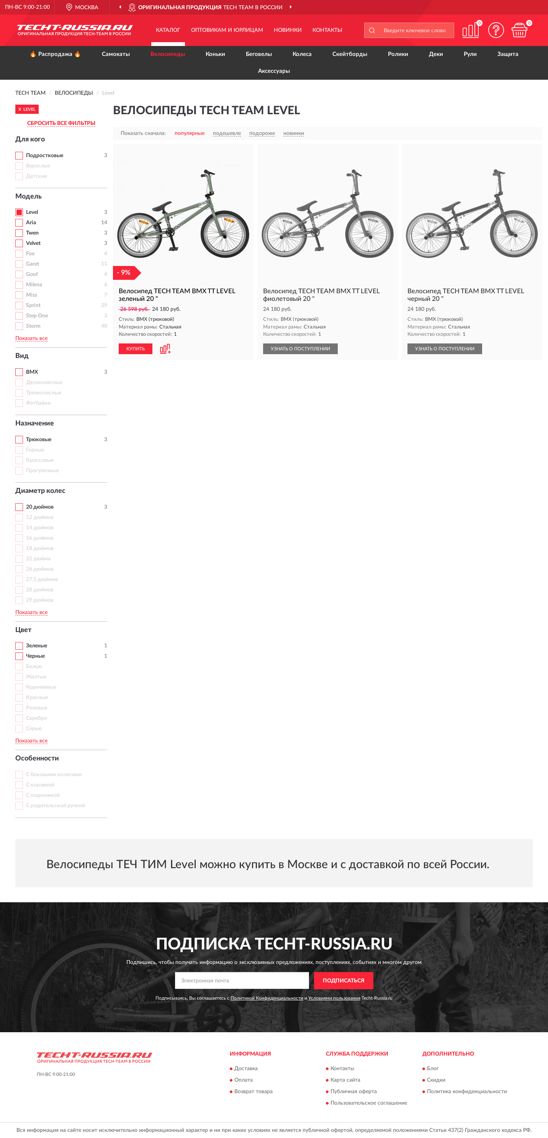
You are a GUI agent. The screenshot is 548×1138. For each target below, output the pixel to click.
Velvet (33, 243)
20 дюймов (40, 507)
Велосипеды (167, 54)
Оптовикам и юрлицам (227, 30)
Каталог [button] (168, 30)
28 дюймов (40, 590)
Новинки (288, 30)
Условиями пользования (334, 998)
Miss (31, 295)
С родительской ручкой (55, 805)
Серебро (36, 718)
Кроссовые (40, 460)
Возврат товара (253, 1092)
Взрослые (38, 166)
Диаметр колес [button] (40, 491)
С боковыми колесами (54, 774)
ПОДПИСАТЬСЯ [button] (344, 981)
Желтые (36, 677)
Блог (433, 1069)
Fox (30, 253)
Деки (436, 54)
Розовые (36, 708)
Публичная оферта (353, 1092)
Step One (37, 316)
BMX (32, 372)
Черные (35, 656)
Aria (31, 222)
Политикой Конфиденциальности (267, 998)
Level (32, 212)
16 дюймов (40, 538)
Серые (34, 728)
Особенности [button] (37, 758)
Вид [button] (22, 356)
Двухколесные (44, 382)
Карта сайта (345, 1080)
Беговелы (259, 54)
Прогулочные (42, 470)
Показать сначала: (143, 133)
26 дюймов (40, 569)
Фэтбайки (38, 403)
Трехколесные (43, 393)
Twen (32, 233)
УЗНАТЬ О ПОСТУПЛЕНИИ (300, 348)
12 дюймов (40, 517)
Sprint (33, 305)
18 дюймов (40, 548)
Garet (32, 264)
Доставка (246, 1069)
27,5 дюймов (42, 579)
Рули (470, 54)
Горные (35, 450)
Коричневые (41, 687)
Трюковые (38, 439)
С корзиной (40, 785)
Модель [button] (28, 196)
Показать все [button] (31, 338)
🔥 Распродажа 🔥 (55, 54)
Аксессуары (274, 71)
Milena (34, 284)
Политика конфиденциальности (467, 1092)
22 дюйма (38, 559)
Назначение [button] (34, 423)
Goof (32, 274)
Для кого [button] (30, 139)
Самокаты (116, 54)
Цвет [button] (23, 630)
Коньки (215, 54)
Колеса (302, 54)
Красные (37, 697)
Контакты (327, 30)
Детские (36, 176)
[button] (496, 30)
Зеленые (36, 646)
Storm (33, 326)
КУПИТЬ (135, 348)
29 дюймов (40, 600)
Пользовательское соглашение (368, 1103)
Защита (508, 54)
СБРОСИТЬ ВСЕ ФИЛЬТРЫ (61, 123)
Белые (34, 666)
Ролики (398, 54)
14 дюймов (40, 527)
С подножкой (43, 795)
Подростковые (44, 155)
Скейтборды (349, 54)
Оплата (243, 1080)
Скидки (436, 1080)
